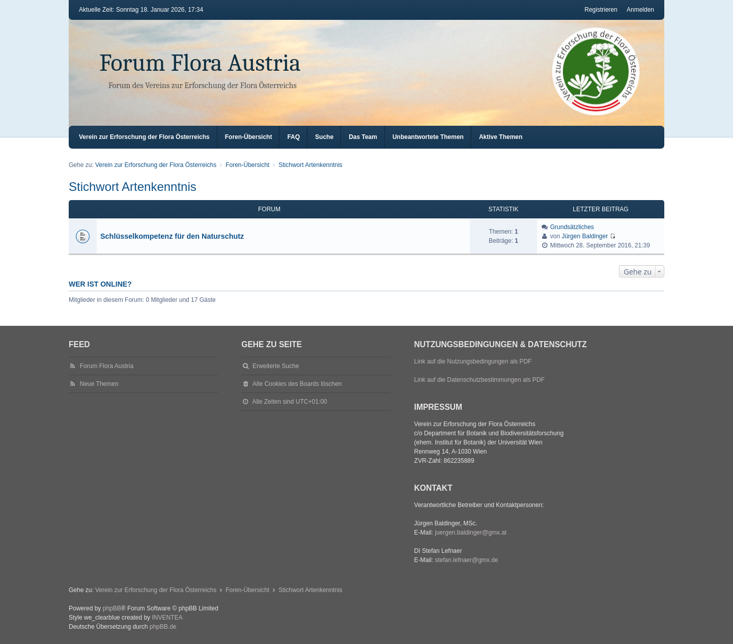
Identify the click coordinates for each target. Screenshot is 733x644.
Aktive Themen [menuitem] (500, 137)
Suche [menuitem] (324, 137)
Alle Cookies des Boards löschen (297, 383)
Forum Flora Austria (200, 63)
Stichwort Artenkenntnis (132, 186)
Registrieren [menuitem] (600, 9)
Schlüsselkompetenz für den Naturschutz (172, 236)
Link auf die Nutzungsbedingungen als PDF (473, 361)
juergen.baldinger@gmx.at (470, 532)
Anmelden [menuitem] (640, 9)
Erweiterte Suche (275, 366)
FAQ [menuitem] (293, 137)
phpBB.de (163, 626)
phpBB (112, 608)
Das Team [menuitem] (363, 137)
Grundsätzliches (572, 227)
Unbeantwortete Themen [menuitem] (428, 137)
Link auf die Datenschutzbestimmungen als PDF (479, 379)
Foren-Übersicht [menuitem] (248, 137)
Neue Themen (99, 383)
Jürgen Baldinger (584, 236)
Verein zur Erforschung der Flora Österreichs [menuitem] (144, 137)
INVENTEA (167, 617)
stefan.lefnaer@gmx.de (466, 560)
